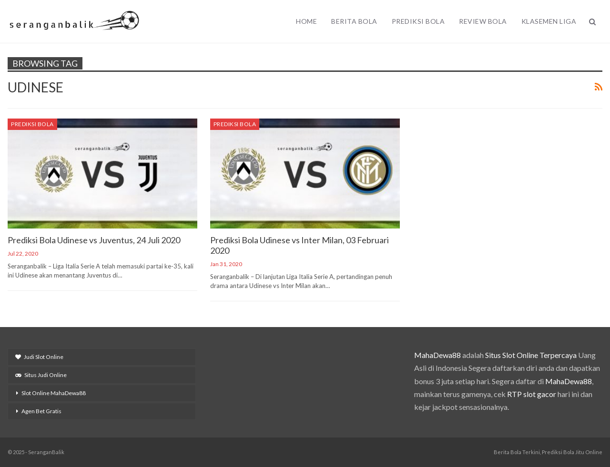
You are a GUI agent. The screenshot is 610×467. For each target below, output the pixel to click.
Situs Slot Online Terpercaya (531, 354)
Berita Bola (354, 21)
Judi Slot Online (39, 356)
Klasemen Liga (549, 21)
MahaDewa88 (437, 354)
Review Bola (483, 21)
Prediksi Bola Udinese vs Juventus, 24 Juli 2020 (94, 240)
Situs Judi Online (41, 374)
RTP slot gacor (531, 393)
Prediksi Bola (418, 21)
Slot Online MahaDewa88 (53, 393)
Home (306, 21)
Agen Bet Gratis (41, 411)
